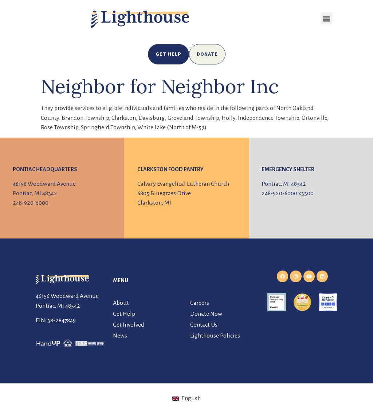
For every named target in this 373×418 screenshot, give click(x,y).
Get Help (124, 314)
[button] (327, 18)
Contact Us (203, 325)
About (121, 303)
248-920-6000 (30, 203)
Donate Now (206, 314)
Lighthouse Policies (215, 335)
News (120, 335)
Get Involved (128, 325)
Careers (199, 303)
